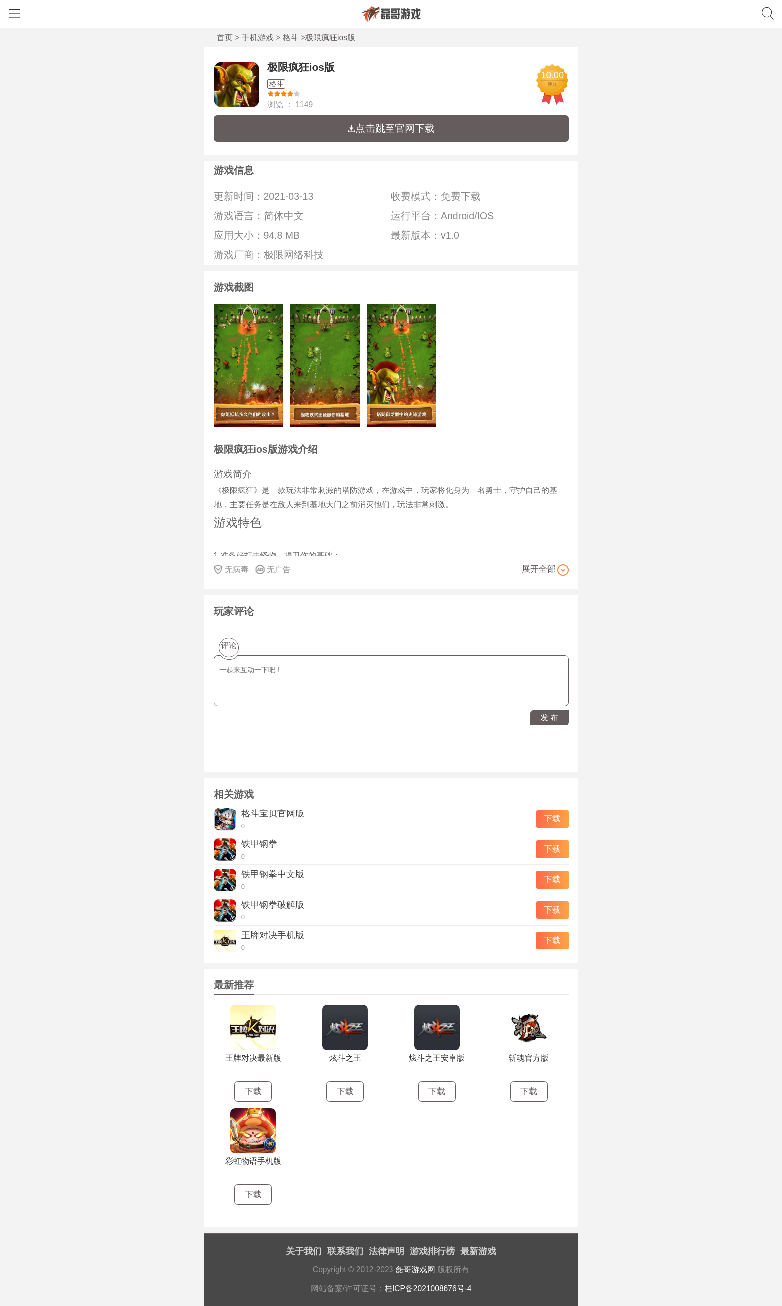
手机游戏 (258, 37)
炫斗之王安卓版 (437, 1058)
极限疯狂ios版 (301, 67)
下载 (552, 818)
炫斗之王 (345, 1058)
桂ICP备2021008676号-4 (428, 1288)
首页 (225, 37)
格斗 (291, 37)
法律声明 (386, 1251)
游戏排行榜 (432, 1251)
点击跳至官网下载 (391, 128)
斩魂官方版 (529, 1058)
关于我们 (304, 1251)
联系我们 (345, 1251)
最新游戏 (478, 1251)
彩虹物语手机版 (253, 1161)
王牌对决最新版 (253, 1058)
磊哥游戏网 (415, 1269)
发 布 (549, 717)
